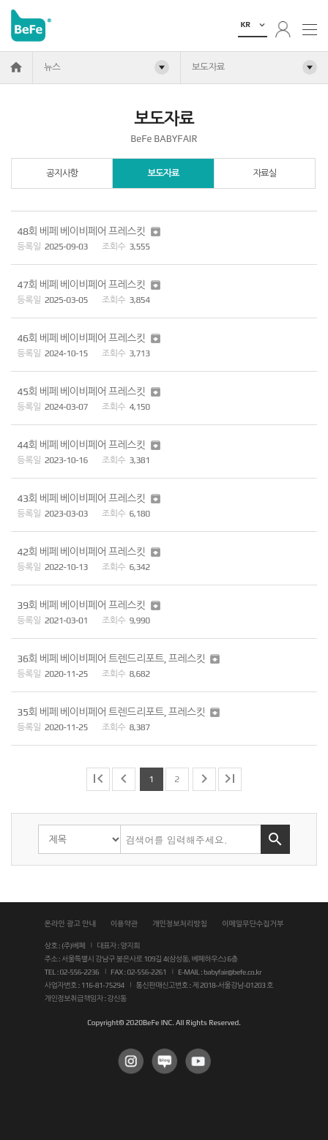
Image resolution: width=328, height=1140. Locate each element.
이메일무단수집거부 (253, 924)
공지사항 (62, 173)
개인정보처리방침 (179, 924)
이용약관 (124, 924)
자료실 (264, 173)
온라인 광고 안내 (70, 924)
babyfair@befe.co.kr (232, 972)
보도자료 (163, 173)
